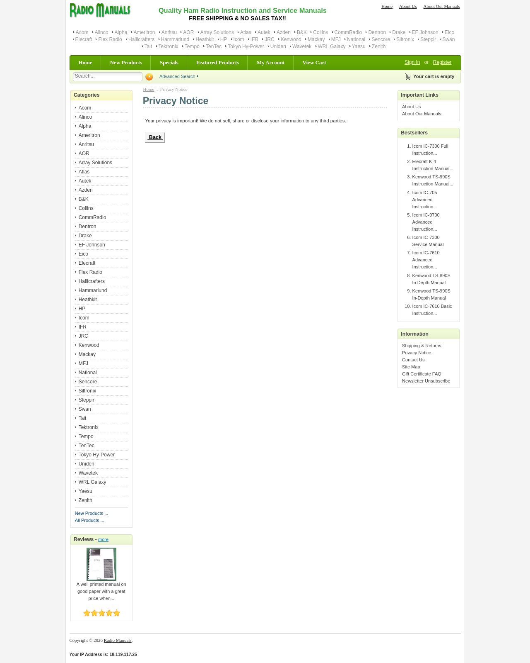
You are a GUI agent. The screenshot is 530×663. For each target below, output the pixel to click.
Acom (82, 32)
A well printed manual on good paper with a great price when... (101, 589)
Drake (398, 32)
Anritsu (169, 32)
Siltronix (405, 39)
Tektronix (168, 46)
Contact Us (413, 359)
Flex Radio (110, 39)
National (356, 39)
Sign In (412, 62)
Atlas (245, 32)
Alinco (101, 32)
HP (223, 39)
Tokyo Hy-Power (246, 46)
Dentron (377, 32)
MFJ (336, 39)
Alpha (121, 32)
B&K (302, 32)
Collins (320, 32)
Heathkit (204, 39)
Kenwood (291, 39)
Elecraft (83, 39)
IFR (254, 39)
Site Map (411, 366)
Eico (449, 32)
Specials (169, 62)
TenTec (214, 46)
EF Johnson (425, 32)
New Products (126, 62)
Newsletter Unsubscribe (426, 380)
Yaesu (359, 46)
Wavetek (301, 46)
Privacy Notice (416, 352)
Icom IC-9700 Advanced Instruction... (426, 222)
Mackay (316, 39)
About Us (408, 6)
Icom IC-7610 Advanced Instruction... (426, 259)
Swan (448, 39)
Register (442, 62)
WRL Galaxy (332, 46)
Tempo (192, 46)
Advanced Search (177, 76)
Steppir (428, 39)
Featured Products (217, 62)
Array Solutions (217, 32)
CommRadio (348, 32)
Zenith (378, 46)
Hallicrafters (141, 39)
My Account (271, 62)
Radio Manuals (118, 640)
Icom (239, 39)
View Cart (314, 62)
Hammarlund (175, 39)
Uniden (278, 46)
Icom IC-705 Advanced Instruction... (424, 199)
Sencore (380, 39)
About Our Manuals (442, 6)
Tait (148, 46)
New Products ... (91, 513)
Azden (284, 32)
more (103, 539)
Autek (264, 32)
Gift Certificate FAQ (421, 373)
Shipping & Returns (421, 345)
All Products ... (89, 520)
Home (387, 6)
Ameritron (144, 32)
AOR (188, 32)
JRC (269, 39)
